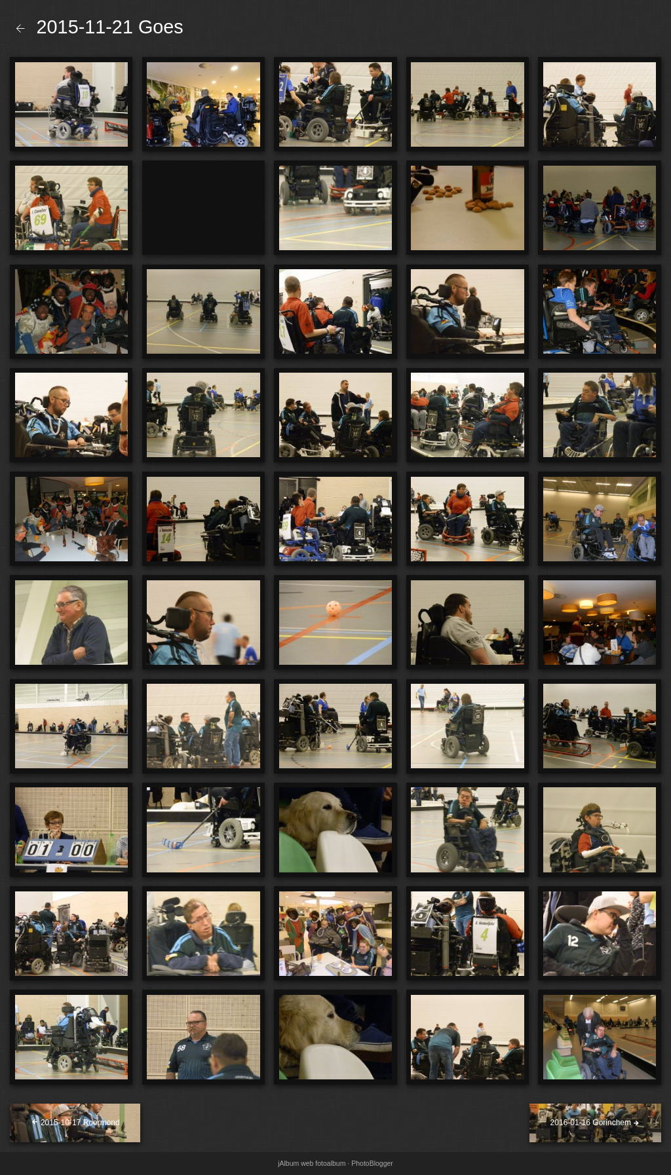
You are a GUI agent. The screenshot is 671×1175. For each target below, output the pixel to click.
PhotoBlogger (372, 1163)
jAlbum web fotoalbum (311, 1163)
